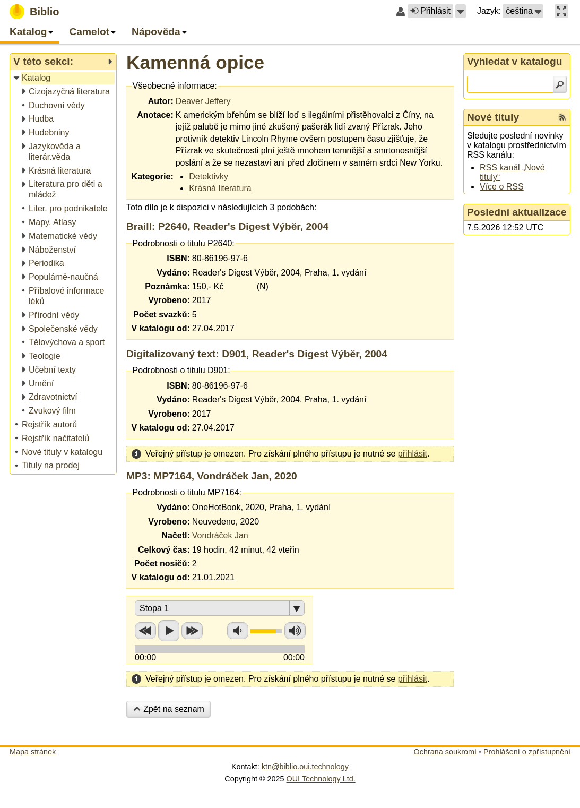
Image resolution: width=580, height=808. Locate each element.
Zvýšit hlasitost (295, 630)
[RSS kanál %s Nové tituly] (562, 117)
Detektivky (208, 176)
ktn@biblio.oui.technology (305, 766)
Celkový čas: (164, 549)
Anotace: (155, 114)
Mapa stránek (33, 751)
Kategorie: (153, 176)
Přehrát (168, 630)
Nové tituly (493, 117)
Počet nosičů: (162, 563)
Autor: (161, 101)
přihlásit (412, 453)
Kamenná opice (195, 62)
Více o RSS (502, 186)
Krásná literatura (220, 188)
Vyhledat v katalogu (514, 61)
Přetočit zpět (145, 630)
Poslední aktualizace (517, 212)
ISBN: (178, 258)
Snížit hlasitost (237, 630)
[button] (460, 11)
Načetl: (175, 535)
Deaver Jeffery (203, 101)
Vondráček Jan (220, 535)
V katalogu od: (161, 328)
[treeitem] (64, 78)
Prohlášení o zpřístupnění (526, 751)
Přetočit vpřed (192, 630)
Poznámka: (167, 286)
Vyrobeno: (169, 300)
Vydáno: (173, 272)
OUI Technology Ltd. (321, 779)
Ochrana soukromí (445, 751)
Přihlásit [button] (430, 10)
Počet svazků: (161, 314)
